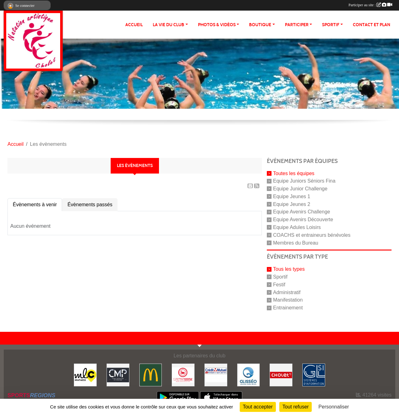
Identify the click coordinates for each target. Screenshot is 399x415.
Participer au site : (370, 5)
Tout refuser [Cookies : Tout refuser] (295, 406)
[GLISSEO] (248, 374)
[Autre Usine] (183, 374)
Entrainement (288, 307)
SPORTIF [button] (330, 24)
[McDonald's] (150, 374)
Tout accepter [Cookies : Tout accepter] (258, 406)
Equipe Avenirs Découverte (303, 219)
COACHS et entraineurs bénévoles (311, 235)
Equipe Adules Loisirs (297, 227)
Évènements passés (89, 204)
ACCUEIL (134, 24)
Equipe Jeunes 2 (291, 204)
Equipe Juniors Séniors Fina (304, 181)
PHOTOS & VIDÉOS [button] (217, 24)
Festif (279, 284)
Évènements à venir (35, 204)
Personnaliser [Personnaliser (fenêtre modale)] (334, 406)
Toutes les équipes (294, 173)
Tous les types (289, 269)
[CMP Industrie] (118, 374)
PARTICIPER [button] (297, 24)
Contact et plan (371, 24)
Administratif (286, 292)
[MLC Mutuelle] (85, 374)
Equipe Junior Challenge (300, 188)
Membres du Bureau (295, 242)
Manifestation (288, 300)
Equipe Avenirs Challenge (301, 211)
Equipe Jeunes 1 (291, 196)
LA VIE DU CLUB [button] (168, 24)
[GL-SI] (313, 374)
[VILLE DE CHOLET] (281, 374)
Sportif (280, 276)
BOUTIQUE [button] (260, 24)
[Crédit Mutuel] (215, 374)
